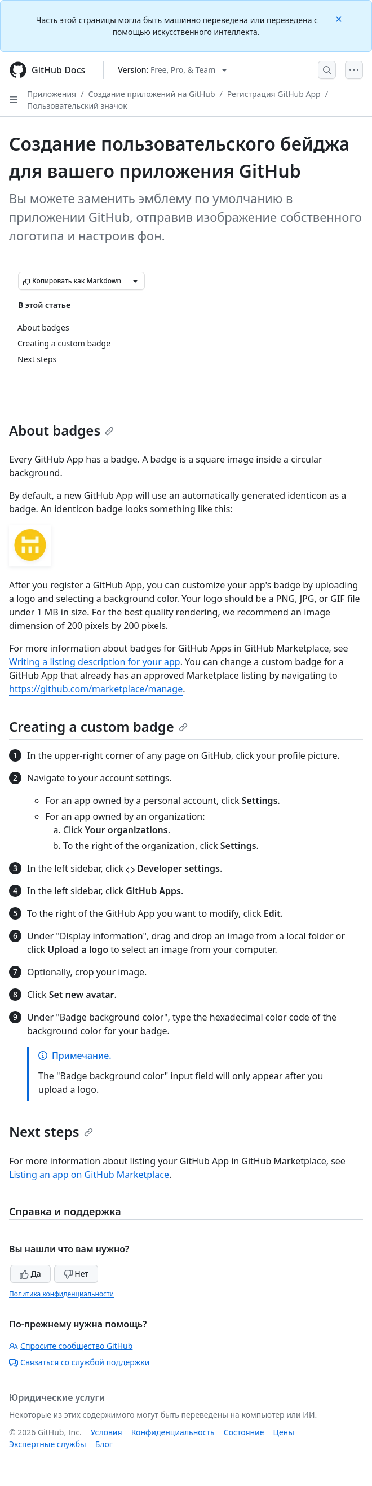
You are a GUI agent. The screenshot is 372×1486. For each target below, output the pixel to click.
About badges (61, 430)
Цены (283, 1432)
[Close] (340, 18)
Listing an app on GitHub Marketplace (89, 1174)
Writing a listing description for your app (94, 662)
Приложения (51, 94)
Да (30, 1273)
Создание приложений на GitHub (151, 94)
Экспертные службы (47, 1444)
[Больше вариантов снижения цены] (135, 281)
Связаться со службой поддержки (79, 1362)
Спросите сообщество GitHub (70, 1345)
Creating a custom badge (98, 726)
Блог (104, 1444)
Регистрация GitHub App (274, 94)
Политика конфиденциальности (61, 1294)
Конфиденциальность (173, 1432)
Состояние (244, 1432)
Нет (76, 1273)
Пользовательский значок (77, 105)
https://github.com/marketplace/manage (96, 689)
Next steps (51, 1131)
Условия (106, 1432)
